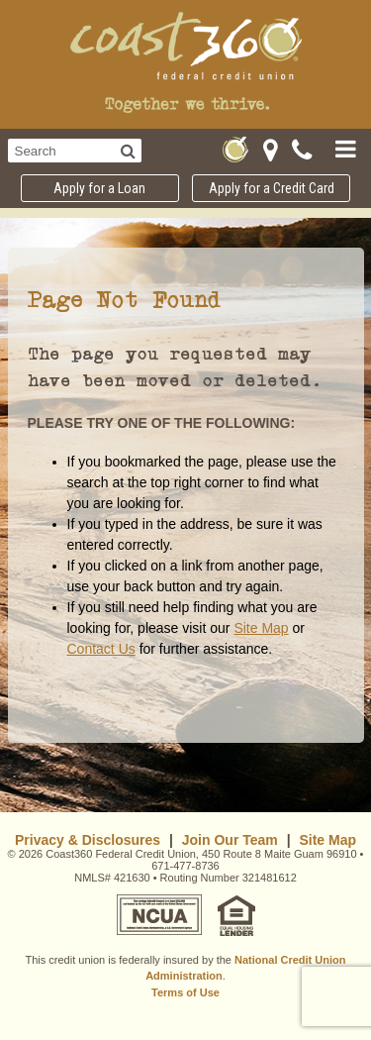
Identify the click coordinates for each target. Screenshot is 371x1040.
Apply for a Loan (99, 188)
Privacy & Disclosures (87, 840)
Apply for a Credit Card (271, 188)
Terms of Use (185, 992)
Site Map (260, 628)
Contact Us (101, 649)
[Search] (128, 150)
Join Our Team (230, 840)
